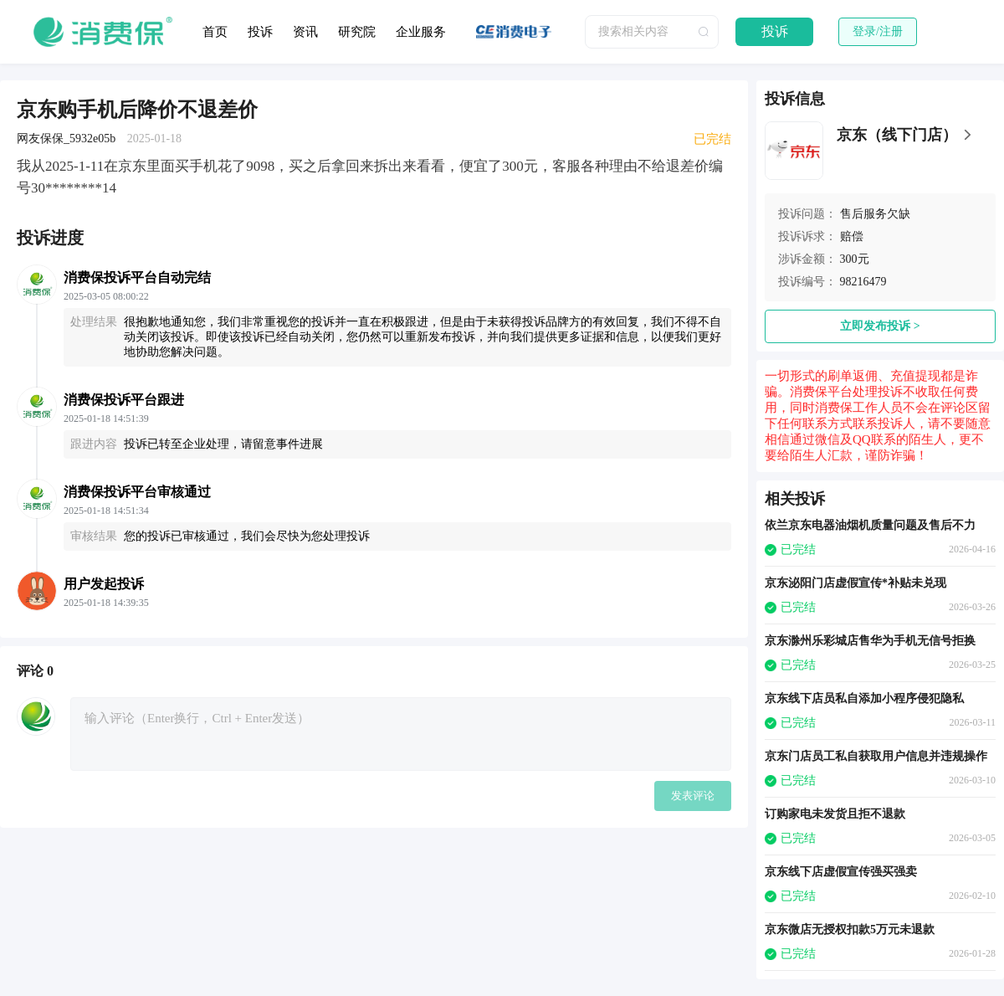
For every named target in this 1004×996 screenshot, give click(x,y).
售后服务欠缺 (875, 214)
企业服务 (421, 32)
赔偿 (851, 236)
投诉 (260, 32)
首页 (215, 32)
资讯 (305, 32)
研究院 (357, 32)
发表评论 (693, 795)
